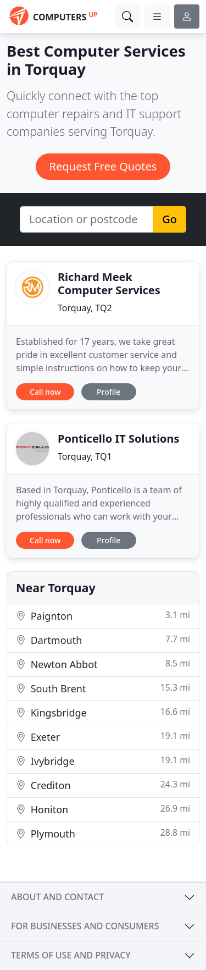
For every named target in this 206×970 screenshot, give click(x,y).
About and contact (57, 897)
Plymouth (103, 833)
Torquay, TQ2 (85, 308)
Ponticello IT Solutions (119, 438)
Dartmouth (103, 640)
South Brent (103, 688)
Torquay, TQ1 (85, 456)
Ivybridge (103, 761)
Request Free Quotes (103, 166)
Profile (108, 392)
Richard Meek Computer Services (109, 283)
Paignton (103, 615)
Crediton (103, 785)
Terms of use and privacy (71, 955)
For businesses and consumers (85, 926)
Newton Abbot (103, 664)
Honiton (103, 809)
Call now (45, 392)
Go (169, 219)
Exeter (103, 736)
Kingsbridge (103, 712)
